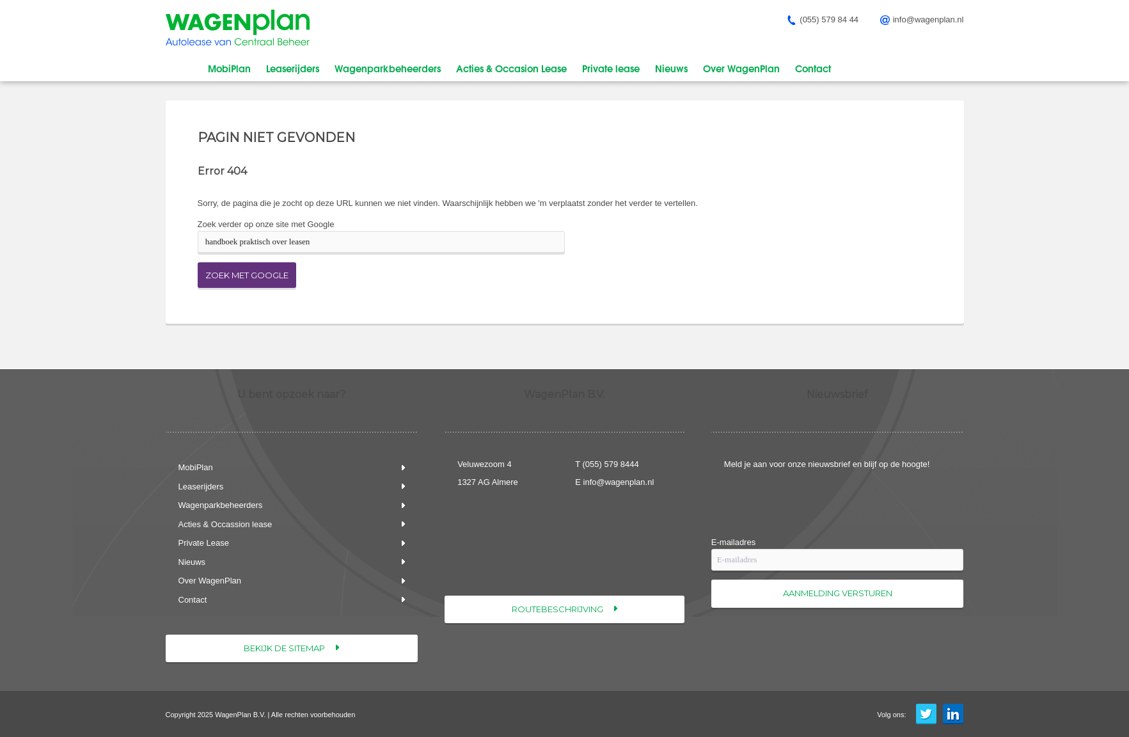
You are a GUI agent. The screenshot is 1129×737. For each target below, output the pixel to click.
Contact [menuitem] (813, 68)
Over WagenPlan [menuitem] (741, 68)
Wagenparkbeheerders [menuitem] (388, 68)
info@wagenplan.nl (618, 482)
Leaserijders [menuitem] (292, 68)
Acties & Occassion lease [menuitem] (225, 524)
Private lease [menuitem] (611, 68)
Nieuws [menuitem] (671, 68)
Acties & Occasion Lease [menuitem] (511, 68)
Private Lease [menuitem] (204, 543)
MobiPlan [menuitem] (229, 68)
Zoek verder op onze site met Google (266, 224)
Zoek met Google (246, 275)
